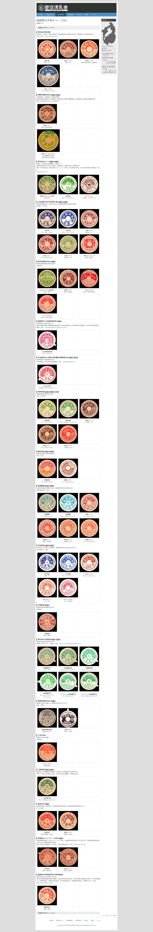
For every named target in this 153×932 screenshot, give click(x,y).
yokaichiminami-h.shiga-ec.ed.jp (55, 327)
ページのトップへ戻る (110, 915)
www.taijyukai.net (68, 361)
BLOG (79, 14)
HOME (40, 14)
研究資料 (70, 14)
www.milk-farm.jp (79, 844)
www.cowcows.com (51, 36)
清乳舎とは (50, 14)
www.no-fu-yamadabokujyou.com (70, 643)
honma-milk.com (41, 172)
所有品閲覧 (60, 14)
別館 (86, 14)
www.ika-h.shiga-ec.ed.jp (44, 883)
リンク (94, 14)
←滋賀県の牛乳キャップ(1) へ (46, 27)
